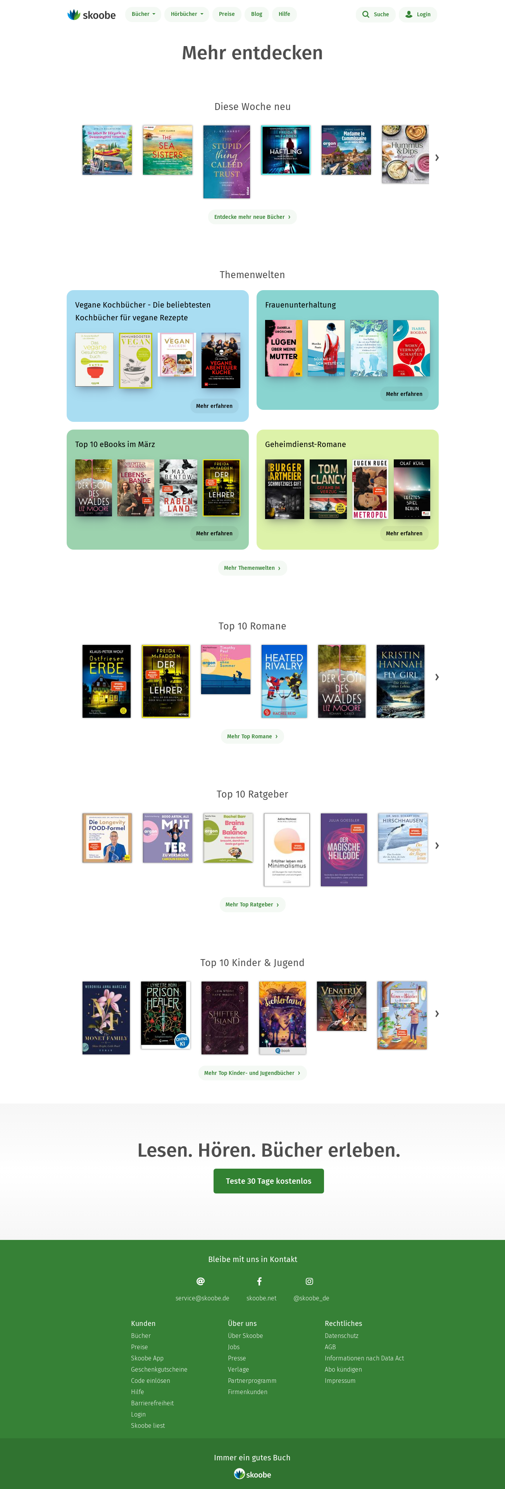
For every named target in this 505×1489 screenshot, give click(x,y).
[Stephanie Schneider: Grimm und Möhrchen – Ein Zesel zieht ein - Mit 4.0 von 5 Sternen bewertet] (402, 1015)
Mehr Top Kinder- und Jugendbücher (252, 1073)
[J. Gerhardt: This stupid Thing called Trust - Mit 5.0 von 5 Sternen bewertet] (227, 162)
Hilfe (284, 14)
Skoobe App (147, 1358)
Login (418, 14)
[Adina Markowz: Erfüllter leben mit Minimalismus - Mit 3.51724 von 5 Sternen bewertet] (287, 850)
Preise (227, 14)
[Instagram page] (311, 1289)
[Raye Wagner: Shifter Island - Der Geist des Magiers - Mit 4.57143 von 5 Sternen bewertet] (225, 1018)
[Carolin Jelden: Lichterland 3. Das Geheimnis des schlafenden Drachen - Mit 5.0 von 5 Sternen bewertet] (282, 1018)
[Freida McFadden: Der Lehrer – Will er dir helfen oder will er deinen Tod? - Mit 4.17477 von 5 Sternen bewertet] (165, 681)
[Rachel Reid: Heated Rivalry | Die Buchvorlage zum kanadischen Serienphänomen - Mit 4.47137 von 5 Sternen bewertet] (284, 681)
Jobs (234, 1347)
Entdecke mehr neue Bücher (252, 217)
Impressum (340, 1380)
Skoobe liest (148, 1425)
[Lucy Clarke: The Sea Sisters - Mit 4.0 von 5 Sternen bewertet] (167, 150)
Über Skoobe (245, 1335)
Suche (375, 14)
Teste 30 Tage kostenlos (269, 1181)
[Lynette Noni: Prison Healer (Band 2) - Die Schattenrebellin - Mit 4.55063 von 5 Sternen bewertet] (165, 1015)
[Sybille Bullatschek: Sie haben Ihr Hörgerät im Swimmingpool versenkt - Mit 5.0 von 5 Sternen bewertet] (107, 150)
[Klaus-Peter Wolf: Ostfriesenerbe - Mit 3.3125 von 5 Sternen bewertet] (106, 681)
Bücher (141, 14)
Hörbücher (185, 14)
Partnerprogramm (252, 1380)
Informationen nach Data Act (364, 1358)
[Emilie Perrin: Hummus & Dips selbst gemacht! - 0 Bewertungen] (406, 154)
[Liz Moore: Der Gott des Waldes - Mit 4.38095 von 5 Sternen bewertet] (341, 681)
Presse (237, 1358)
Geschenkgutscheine (159, 1369)
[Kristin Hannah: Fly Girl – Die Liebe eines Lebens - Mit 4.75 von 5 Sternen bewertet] (400, 681)
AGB (330, 1347)
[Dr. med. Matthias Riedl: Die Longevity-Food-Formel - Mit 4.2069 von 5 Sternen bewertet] (107, 838)
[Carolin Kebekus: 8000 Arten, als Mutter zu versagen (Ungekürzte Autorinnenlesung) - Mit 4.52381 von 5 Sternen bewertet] (167, 838)
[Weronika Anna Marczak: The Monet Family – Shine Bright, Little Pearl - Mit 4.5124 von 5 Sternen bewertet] (106, 1018)
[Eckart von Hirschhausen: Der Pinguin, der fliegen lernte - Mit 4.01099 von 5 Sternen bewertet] (402, 838)
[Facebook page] (261, 1289)
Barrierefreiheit (152, 1403)
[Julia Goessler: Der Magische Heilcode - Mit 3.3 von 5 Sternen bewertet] (344, 850)
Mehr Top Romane (252, 736)
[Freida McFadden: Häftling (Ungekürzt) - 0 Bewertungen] (285, 150)
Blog (256, 14)
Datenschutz (341, 1335)
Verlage (238, 1369)
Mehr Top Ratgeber (252, 904)
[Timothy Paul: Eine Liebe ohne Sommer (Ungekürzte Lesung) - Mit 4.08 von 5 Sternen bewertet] (225, 669)
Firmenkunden (247, 1392)
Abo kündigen (343, 1369)
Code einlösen (150, 1380)
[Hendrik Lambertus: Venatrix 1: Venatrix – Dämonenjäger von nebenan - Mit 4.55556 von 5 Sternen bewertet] (341, 1006)
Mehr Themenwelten (252, 568)
